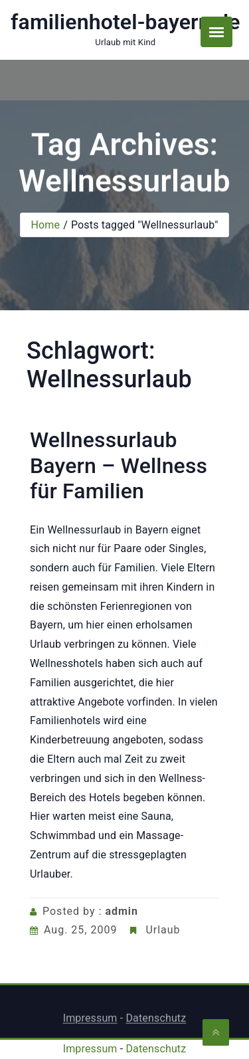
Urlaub (162, 929)
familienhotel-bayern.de (125, 22)
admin (121, 911)
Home (45, 225)
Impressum (90, 1020)
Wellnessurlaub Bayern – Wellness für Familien (118, 465)
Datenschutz (155, 1020)
